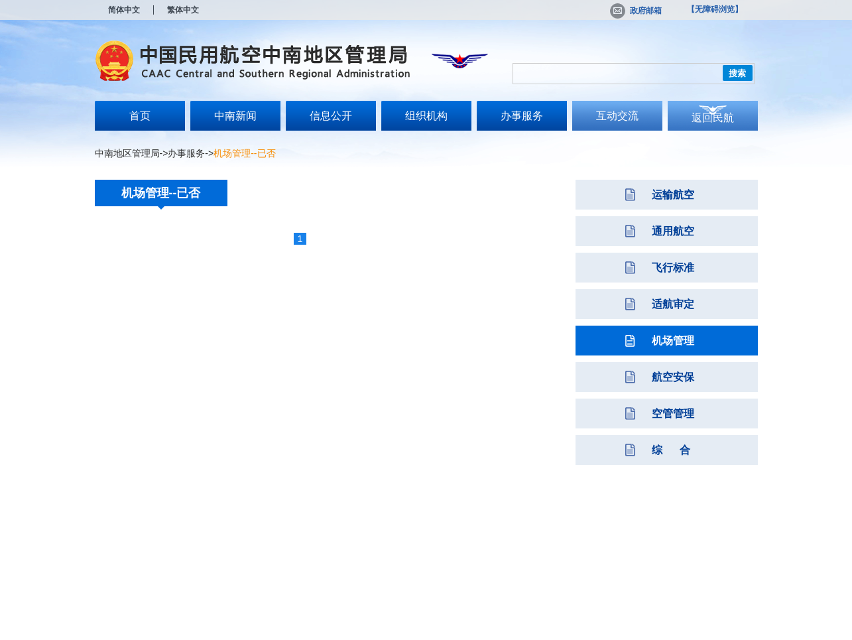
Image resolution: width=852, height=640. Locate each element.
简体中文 (124, 10)
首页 (140, 115)
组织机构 (426, 115)
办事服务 (522, 115)
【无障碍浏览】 (715, 9)
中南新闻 (235, 115)
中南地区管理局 (127, 153)
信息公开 (331, 115)
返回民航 (713, 117)
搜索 (737, 73)
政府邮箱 (636, 10)
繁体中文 (183, 10)
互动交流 (617, 115)
